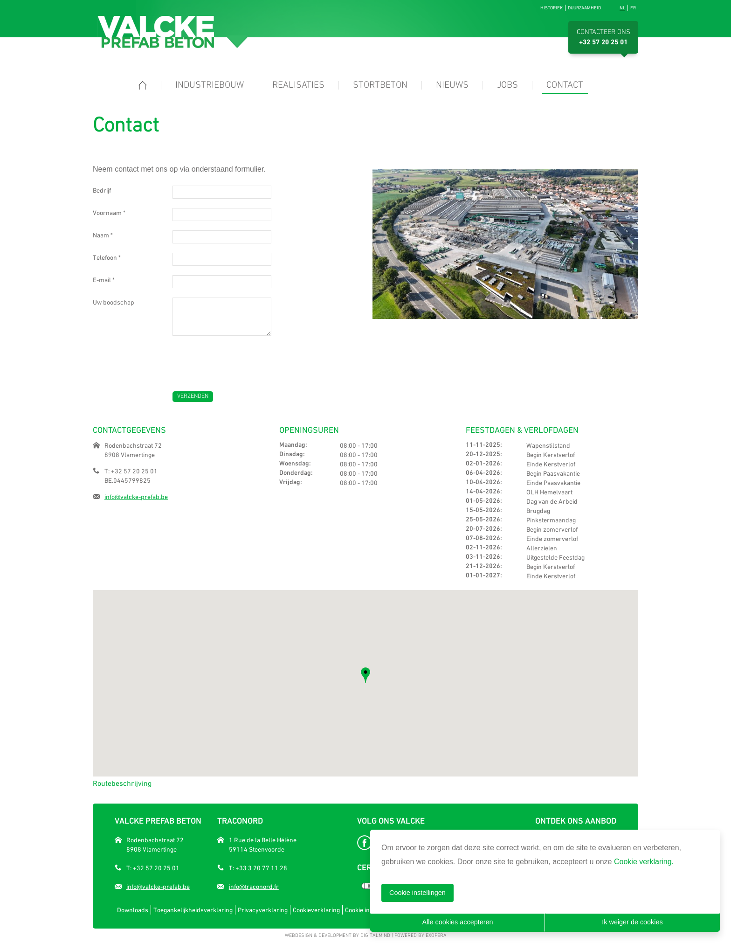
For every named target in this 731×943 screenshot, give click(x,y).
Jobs (507, 85)
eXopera (436, 936)
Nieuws (452, 85)
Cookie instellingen (417, 892)
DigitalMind (375, 936)
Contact (564, 85)
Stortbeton (380, 85)
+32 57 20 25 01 (603, 42)
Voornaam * (109, 212)
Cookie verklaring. (644, 862)
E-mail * (104, 280)
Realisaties (298, 85)
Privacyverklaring (263, 910)
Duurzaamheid (584, 7)
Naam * (103, 235)
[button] (365, 675)
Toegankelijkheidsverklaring (193, 910)
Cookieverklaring (316, 910)
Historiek (551, 7)
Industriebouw (209, 85)
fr (633, 7)
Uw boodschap (113, 302)
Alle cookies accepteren (457, 922)
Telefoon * (107, 257)
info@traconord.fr (254, 886)
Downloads (132, 910)
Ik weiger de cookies (632, 922)
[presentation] (243, 358)
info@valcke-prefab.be (136, 496)
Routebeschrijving (122, 783)
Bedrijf (102, 190)
